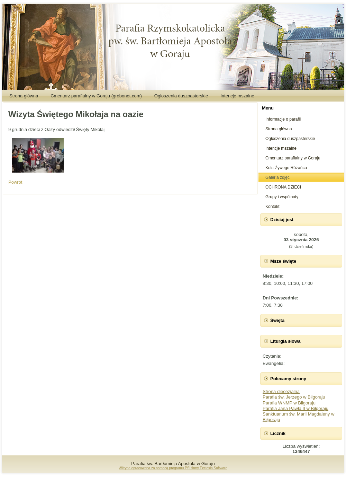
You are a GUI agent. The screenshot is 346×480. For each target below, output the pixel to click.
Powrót (15, 182)
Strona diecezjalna (281, 391)
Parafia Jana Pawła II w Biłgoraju (295, 408)
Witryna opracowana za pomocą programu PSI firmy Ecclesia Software (173, 468)
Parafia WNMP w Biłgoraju (289, 402)
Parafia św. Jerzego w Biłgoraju (294, 397)
